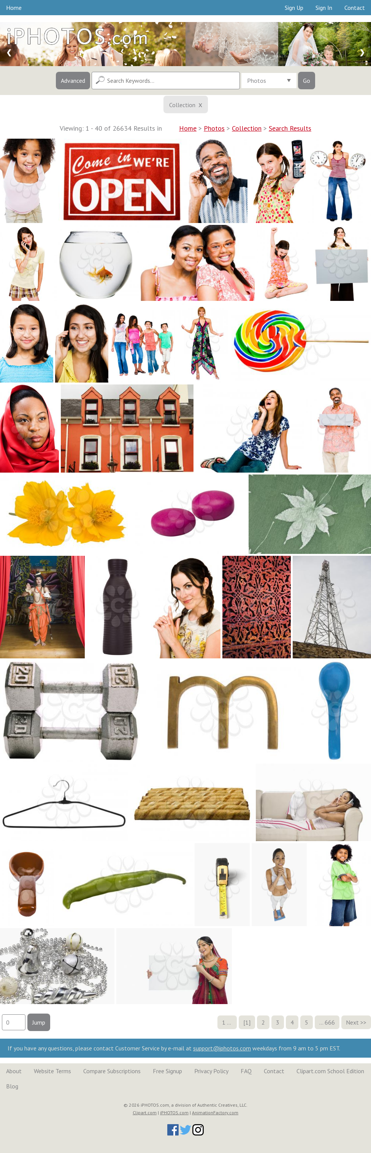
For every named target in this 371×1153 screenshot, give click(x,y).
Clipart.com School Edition (330, 1071)
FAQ (246, 1071)
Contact (354, 7)
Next (352, 1022)
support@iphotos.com (222, 1048)
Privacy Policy (211, 1071)
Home (14, 7)
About (14, 1071)
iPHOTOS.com (174, 1112)
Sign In (324, 7)
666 (330, 1022)
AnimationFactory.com (215, 1112)
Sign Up (294, 7)
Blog (12, 1086)
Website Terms (52, 1071)
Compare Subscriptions (112, 1071)
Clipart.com (145, 1112)
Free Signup (167, 1071)
